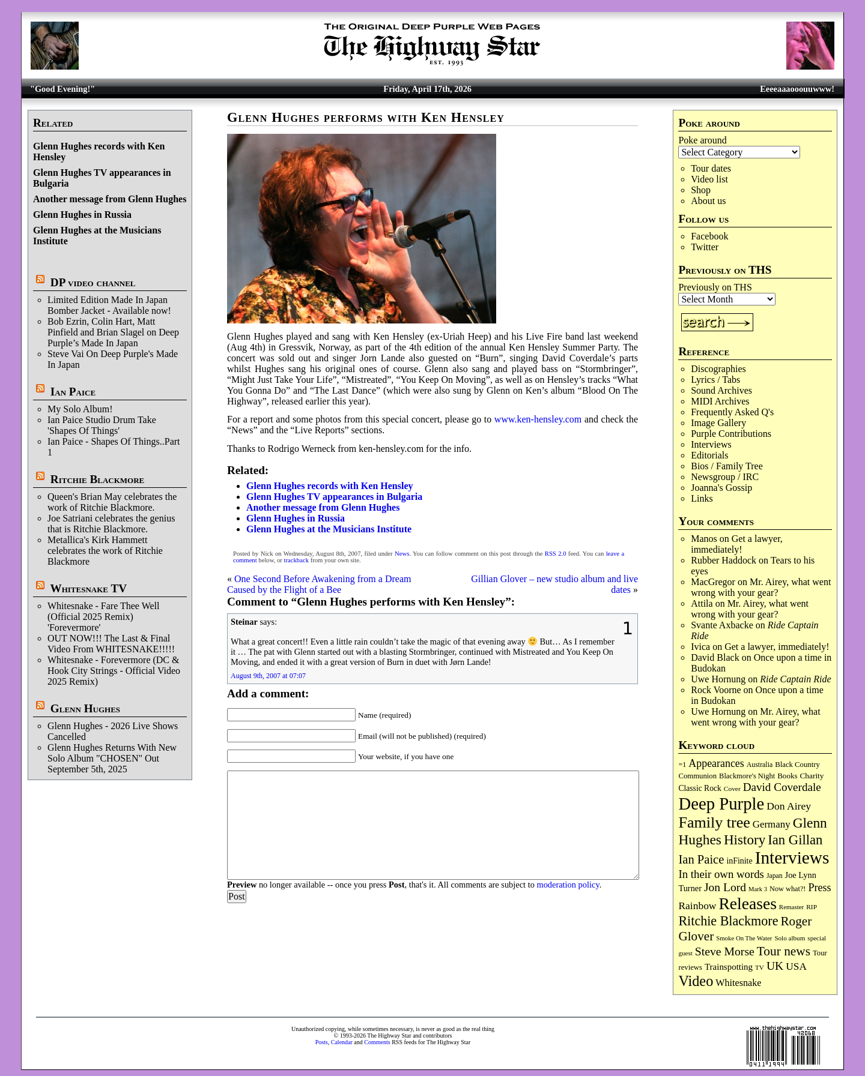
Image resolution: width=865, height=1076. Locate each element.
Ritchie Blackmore (97, 479)
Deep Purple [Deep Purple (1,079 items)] (721, 803)
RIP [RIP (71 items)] (811, 906)
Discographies (718, 369)
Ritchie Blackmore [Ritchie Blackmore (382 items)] (728, 920)
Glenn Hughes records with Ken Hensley (329, 486)
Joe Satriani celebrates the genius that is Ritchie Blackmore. (111, 523)
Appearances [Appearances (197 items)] (716, 763)
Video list (709, 179)
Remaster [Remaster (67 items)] (791, 906)
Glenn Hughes (85, 708)
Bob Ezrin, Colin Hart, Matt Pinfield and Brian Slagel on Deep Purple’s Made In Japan (113, 332)
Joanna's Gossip (721, 487)
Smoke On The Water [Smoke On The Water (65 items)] (744, 938)
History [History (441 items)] (744, 839)
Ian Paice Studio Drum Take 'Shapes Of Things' (101, 425)
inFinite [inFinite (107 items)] (739, 860)
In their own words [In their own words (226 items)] (721, 874)
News (402, 553)
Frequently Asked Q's (732, 412)
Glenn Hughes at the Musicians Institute (328, 529)
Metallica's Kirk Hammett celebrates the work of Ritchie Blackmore (105, 551)
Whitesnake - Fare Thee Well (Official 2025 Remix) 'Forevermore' (103, 617)
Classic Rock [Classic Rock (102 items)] (699, 788)
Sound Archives (721, 390)
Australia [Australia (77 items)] (759, 764)
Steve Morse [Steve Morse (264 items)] (724, 951)
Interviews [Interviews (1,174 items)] (792, 857)
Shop (701, 190)
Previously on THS (714, 287)
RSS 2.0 (555, 553)
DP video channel (93, 282)
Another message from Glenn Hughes (109, 199)
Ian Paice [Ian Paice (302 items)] (701, 859)
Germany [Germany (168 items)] (772, 824)
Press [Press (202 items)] (819, 888)
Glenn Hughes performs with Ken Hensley (366, 117)
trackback (296, 560)
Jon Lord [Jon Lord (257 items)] (725, 887)
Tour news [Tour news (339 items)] (783, 951)
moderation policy (567, 884)
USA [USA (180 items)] (796, 966)
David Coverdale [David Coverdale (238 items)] (782, 787)
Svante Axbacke (722, 625)
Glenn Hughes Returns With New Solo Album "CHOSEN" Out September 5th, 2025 (112, 758)
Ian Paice (73, 391)
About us (708, 201)
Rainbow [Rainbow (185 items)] (697, 906)
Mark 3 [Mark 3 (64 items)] (757, 889)
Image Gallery (718, 423)
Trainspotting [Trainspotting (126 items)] (729, 967)
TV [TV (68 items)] (759, 967)
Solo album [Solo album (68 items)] (789, 938)
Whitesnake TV (88, 588)
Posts (321, 1042)
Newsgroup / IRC (725, 477)
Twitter (704, 247)
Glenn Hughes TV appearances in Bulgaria (334, 496)
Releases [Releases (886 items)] (747, 903)
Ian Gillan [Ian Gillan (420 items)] (795, 839)
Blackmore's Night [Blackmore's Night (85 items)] (747, 776)
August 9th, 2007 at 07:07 (268, 676)
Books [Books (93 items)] (787, 775)
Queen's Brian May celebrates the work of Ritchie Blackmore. (112, 501)
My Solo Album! (79, 409)
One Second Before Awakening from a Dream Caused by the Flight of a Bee (319, 584)
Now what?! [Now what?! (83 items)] (787, 889)
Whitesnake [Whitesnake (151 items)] (738, 983)
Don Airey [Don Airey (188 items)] (788, 806)
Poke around (702, 140)
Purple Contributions (731, 433)
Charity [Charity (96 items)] (812, 775)
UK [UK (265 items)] (774, 965)
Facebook (709, 236)
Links (701, 498)
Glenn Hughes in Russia (82, 214)
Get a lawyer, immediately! (737, 544)
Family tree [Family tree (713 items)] (714, 822)
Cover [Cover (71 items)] (732, 788)
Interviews (711, 444)
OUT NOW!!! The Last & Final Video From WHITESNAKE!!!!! (111, 643)
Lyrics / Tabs (715, 379)
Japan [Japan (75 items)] (774, 876)
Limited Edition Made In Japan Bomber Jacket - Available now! (109, 305)
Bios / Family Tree (727, 466)
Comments (377, 1042)
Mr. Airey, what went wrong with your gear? (761, 587)
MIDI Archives (720, 401)
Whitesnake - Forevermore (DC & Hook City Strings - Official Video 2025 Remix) (113, 671)
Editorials (709, 455)
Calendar (342, 1042)
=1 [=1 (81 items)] (682, 764)
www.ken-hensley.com (537, 419)
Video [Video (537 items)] (695, 981)
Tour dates (711, 168)
